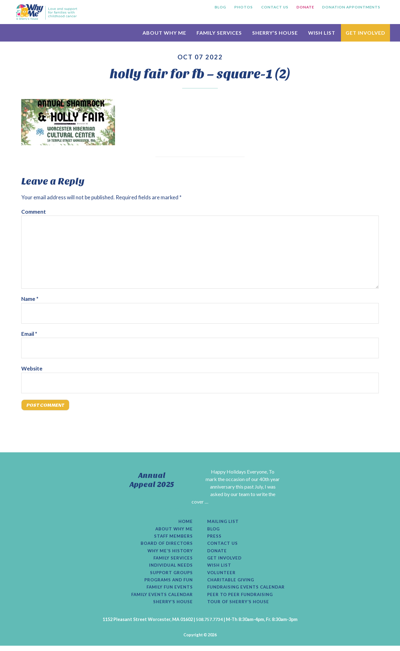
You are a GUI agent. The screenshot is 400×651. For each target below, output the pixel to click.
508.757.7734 (209, 624)
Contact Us (223, 546)
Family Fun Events (168, 591)
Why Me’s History (169, 553)
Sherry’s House (172, 607)
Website (31, 368)
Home (185, 523)
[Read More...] (176, 510)
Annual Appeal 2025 (152, 481)
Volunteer (222, 576)
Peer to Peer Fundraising (241, 599)
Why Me (46, 12)
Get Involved (225, 561)
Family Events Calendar (160, 599)
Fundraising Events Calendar (248, 591)
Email (29, 333)
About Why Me (173, 531)
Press (214, 538)
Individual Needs (169, 569)
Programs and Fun (167, 584)
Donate (217, 553)
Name (29, 299)
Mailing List (223, 523)
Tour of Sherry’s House (239, 607)
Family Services (172, 561)
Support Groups (170, 576)
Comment (33, 211)
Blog (214, 531)
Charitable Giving (232, 584)
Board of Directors (165, 546)
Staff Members (173, 538)
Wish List (219, 569)
